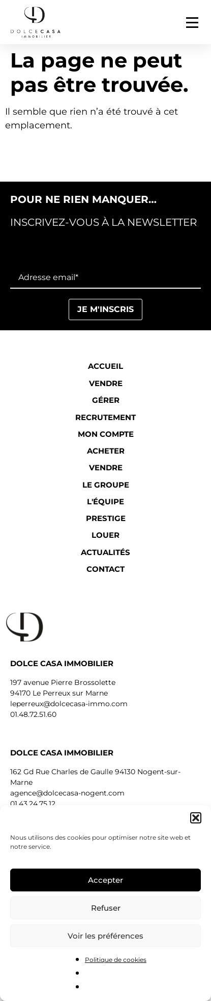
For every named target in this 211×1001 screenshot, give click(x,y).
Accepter (105, 880)
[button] (196, 818)
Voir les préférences (105, 936)
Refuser (105, 908)
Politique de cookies (115, 959)
